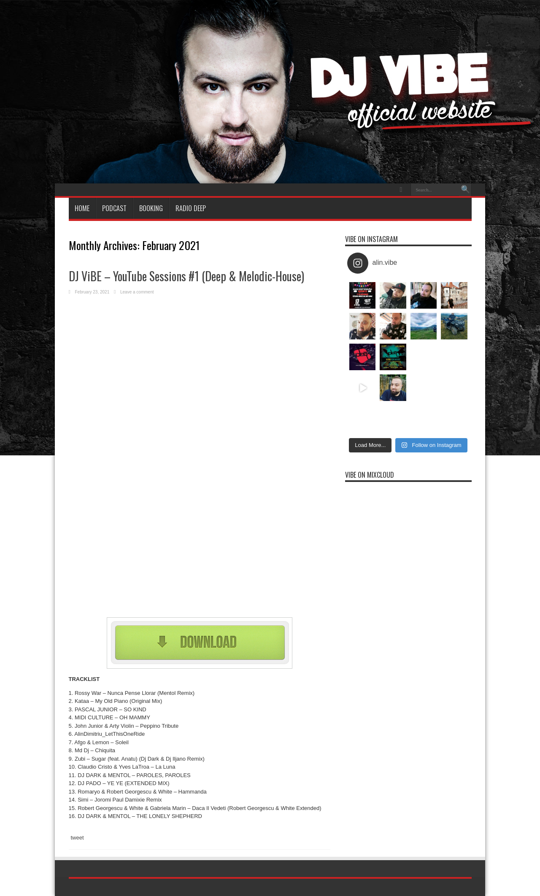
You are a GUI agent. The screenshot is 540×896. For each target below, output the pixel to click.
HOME (82, 208)
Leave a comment (137, 292)
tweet (77, 837)
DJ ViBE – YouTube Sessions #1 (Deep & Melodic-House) (186, 276)
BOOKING (151, 208)
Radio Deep (191, 208)
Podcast (114, 208)
